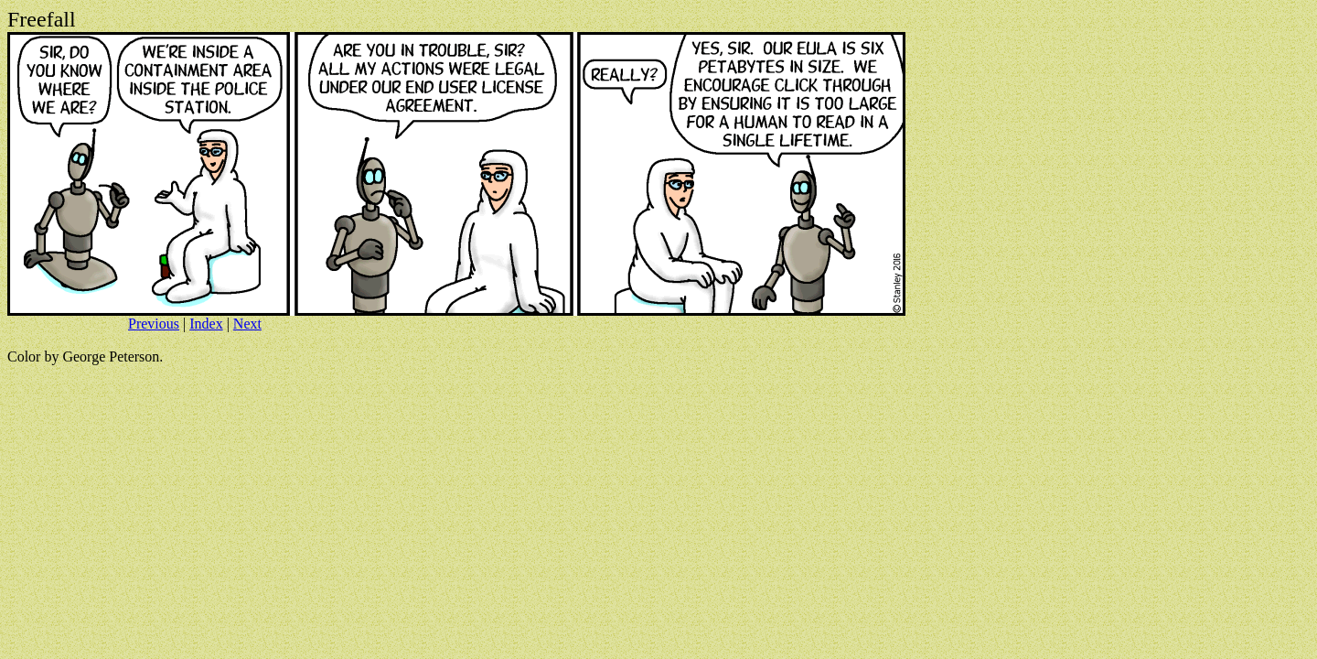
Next (247, 323)
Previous (153, 323)
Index (205, 323)
